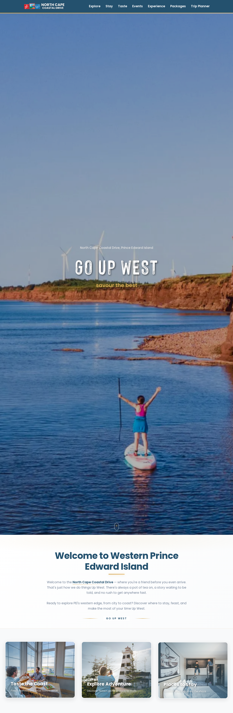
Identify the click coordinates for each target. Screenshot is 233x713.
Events (137, 6)
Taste (122, 6)
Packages (178, 6)
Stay (109, 6)
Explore (94, 6)
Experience (156, 6)
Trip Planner (200, 6)
